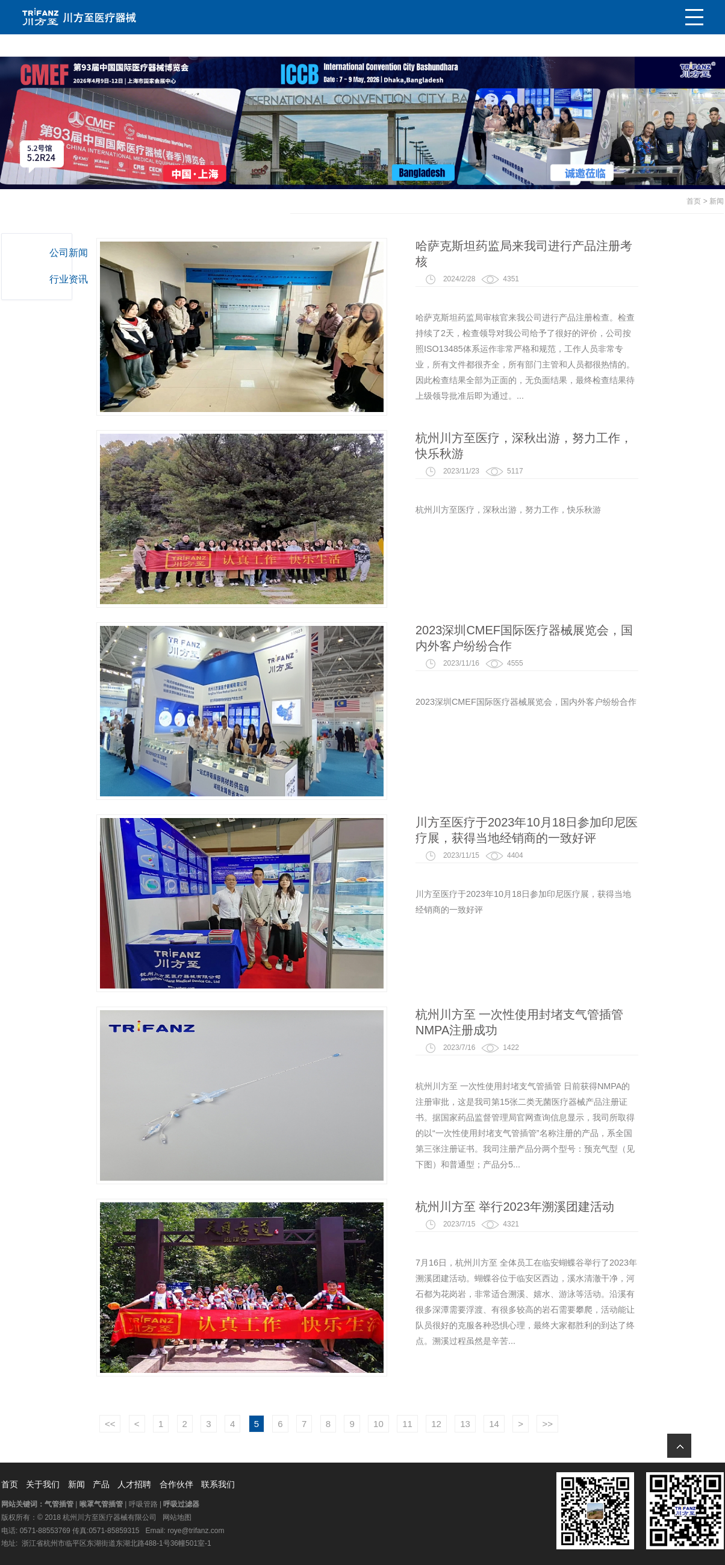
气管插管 (59, 1504)
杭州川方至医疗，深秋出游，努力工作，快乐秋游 (596, 445)
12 (508, 1424)
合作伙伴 (176, 1484)
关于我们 (43, 1484)
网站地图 (177, 1517)
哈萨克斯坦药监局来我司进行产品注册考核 (596, 253)
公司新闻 (73, 253)
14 (566, 1424)
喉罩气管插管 (101, 1504)
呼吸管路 (143, 1504)
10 (451, 1424)
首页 (693, 201)
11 (480, 1424)
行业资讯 (73, 279)
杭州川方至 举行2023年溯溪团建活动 (587, 1206)
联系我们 (218, 1484)
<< (182, 1424)
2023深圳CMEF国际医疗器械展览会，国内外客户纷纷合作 (596, 637)
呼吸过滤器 (181, 1504)
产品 (101, 1484)
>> (619, 1424)
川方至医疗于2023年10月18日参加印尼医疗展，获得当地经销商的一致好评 (599, 830)
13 (537, 1424)
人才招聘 (134, 1484)
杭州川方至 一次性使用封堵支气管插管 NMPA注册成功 (592, 1022)
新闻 (716, 201)
